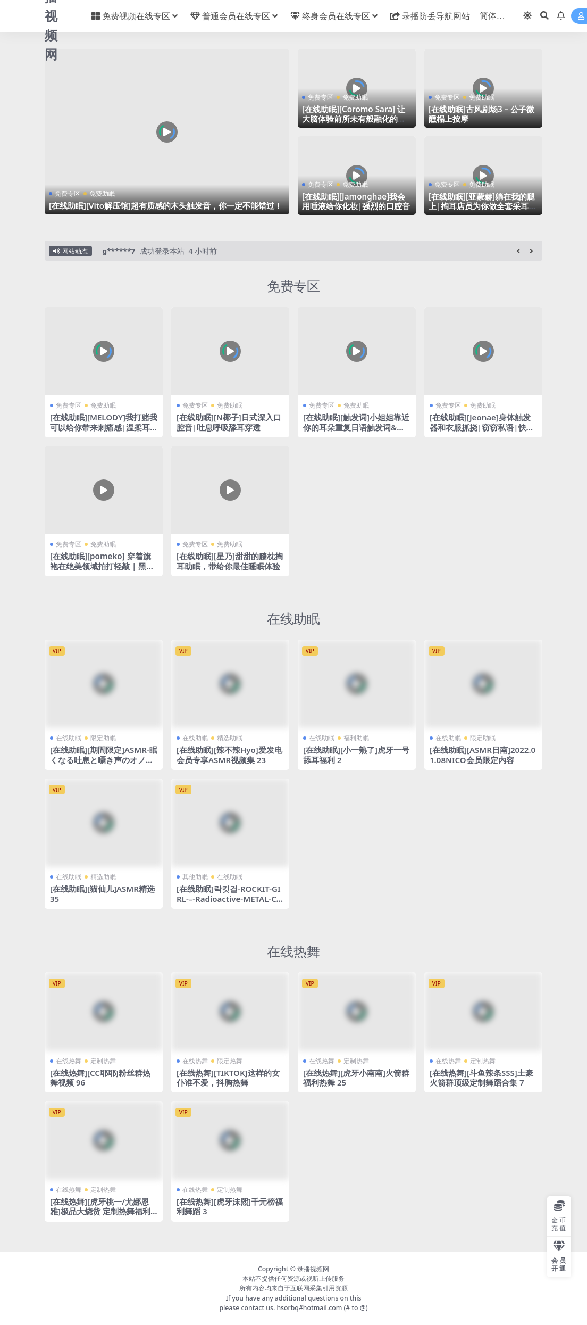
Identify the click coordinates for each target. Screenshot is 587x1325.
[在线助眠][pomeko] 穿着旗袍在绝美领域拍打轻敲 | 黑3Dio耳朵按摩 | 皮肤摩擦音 (103, 566)
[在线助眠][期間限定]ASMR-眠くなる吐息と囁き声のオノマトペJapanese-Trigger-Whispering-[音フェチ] (102, 764)
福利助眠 (356, 737)
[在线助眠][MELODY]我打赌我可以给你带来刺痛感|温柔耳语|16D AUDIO (100, 427)
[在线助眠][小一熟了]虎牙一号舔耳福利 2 (356, 754)
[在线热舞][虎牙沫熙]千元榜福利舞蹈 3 (230, 1206)
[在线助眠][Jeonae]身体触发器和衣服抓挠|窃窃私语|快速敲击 (482, 427)
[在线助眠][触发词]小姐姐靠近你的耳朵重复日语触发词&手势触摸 (356, 427)
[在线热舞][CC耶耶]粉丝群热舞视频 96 (100, 1077)
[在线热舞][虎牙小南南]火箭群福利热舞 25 (356, 1077)
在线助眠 (293, 618)
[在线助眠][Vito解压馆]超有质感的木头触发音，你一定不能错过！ (165, 205)
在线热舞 (293, 950)
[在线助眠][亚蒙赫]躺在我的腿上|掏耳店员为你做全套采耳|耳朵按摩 (482, 206)
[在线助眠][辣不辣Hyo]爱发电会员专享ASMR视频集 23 (229, 754)
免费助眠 (102, 193)
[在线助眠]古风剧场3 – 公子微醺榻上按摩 (481, 114)
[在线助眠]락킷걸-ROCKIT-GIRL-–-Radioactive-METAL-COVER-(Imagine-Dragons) (230, 898)
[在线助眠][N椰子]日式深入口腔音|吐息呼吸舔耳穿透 (229, 422)
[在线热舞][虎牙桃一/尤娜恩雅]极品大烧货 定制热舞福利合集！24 (100, 1211)
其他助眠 (195, 876)
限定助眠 (103, 737)
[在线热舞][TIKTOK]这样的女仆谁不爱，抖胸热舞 (228, 1077)
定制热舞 (103, 1060)
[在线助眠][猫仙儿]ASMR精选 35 (102, 893)
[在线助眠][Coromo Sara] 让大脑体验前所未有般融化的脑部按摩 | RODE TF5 (354, 119)
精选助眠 (229, 737)
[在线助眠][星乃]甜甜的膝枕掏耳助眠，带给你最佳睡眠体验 (230, 561)
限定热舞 (229, 1060)
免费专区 (67, 193)
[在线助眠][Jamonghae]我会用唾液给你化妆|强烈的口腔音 (356, 201)
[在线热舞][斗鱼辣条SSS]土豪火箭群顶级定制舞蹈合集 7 (481, 1077)
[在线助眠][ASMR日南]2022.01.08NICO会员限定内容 (483, 754)
